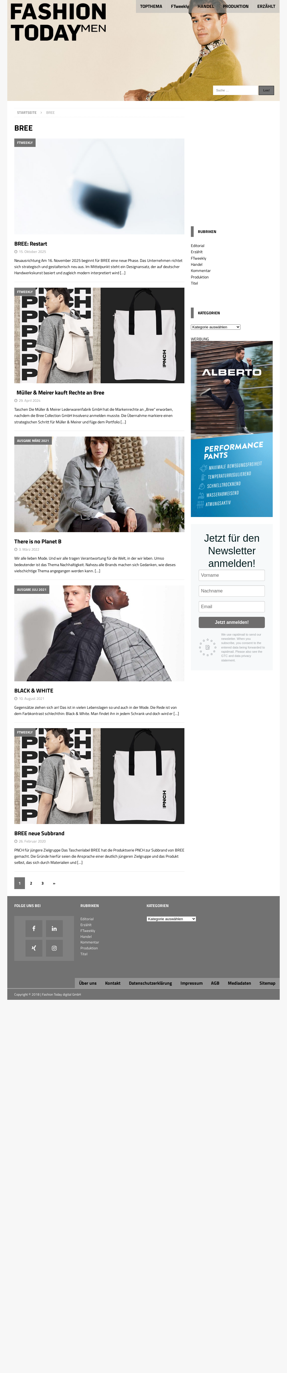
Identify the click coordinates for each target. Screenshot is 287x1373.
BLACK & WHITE (33, 690)
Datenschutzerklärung (150, 983)
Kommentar (201, 270)
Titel (194, 283)
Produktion (200, 277)
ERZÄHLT (266, 6)
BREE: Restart (30, 243)
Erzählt (197, 252)
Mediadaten (239, 983)
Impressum (191, 983)
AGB (215, 983)
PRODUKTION (236, 6)
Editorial (197, 245)
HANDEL (206, 6)
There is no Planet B (37, 541)
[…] (123, 273)
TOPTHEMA (151, 6)
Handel (196, 264)
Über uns (88, 983)
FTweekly (180, 6)
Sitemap (268, 983)
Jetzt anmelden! (232, 622)
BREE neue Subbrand (39, 833)
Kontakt (113, 983)
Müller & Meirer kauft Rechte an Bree (59, 392)
